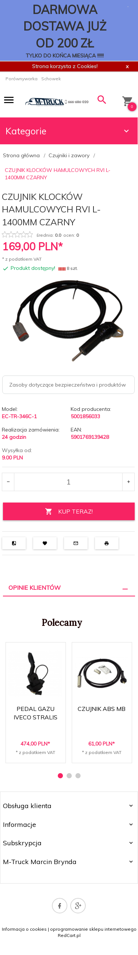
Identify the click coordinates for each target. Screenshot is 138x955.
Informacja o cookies (24, 929)
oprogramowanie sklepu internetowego (93, 929)
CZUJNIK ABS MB (101, 708)
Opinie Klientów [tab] (34, 587)
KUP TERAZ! (69, 511)
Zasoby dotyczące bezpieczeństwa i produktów (67, 384)
